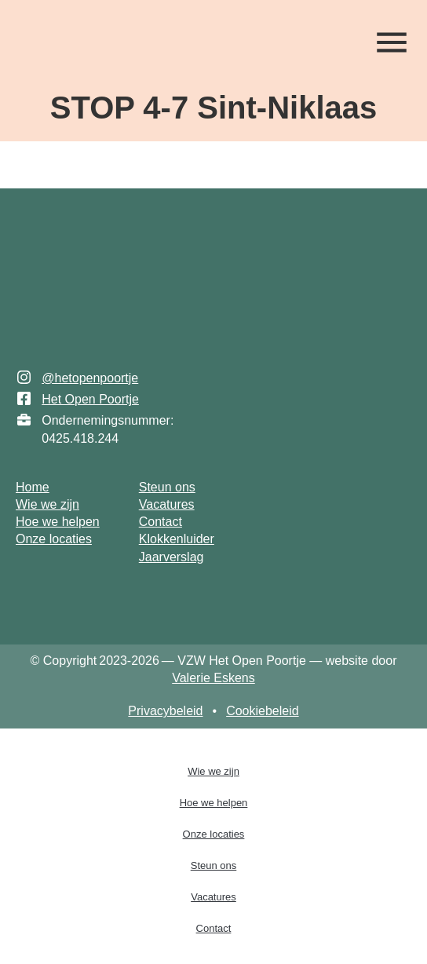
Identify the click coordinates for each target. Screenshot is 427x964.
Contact (214, 928)
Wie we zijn (213, 771)
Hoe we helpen (214, 803)
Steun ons (214, 865)
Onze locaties (214, 834)
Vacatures (213, 897)
